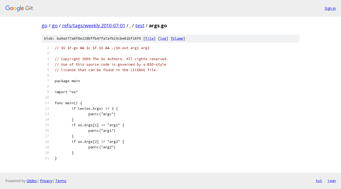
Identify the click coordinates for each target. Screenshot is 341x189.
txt (319, 180)
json (331, 180)
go (44, 25)
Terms (60, 180)
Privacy (46, 180)
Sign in (330, 8)
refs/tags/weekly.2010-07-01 (93, 25)
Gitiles (32, 180)
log (163, 38)
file (149, 38)
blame (178, 38)
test (139, 25)
